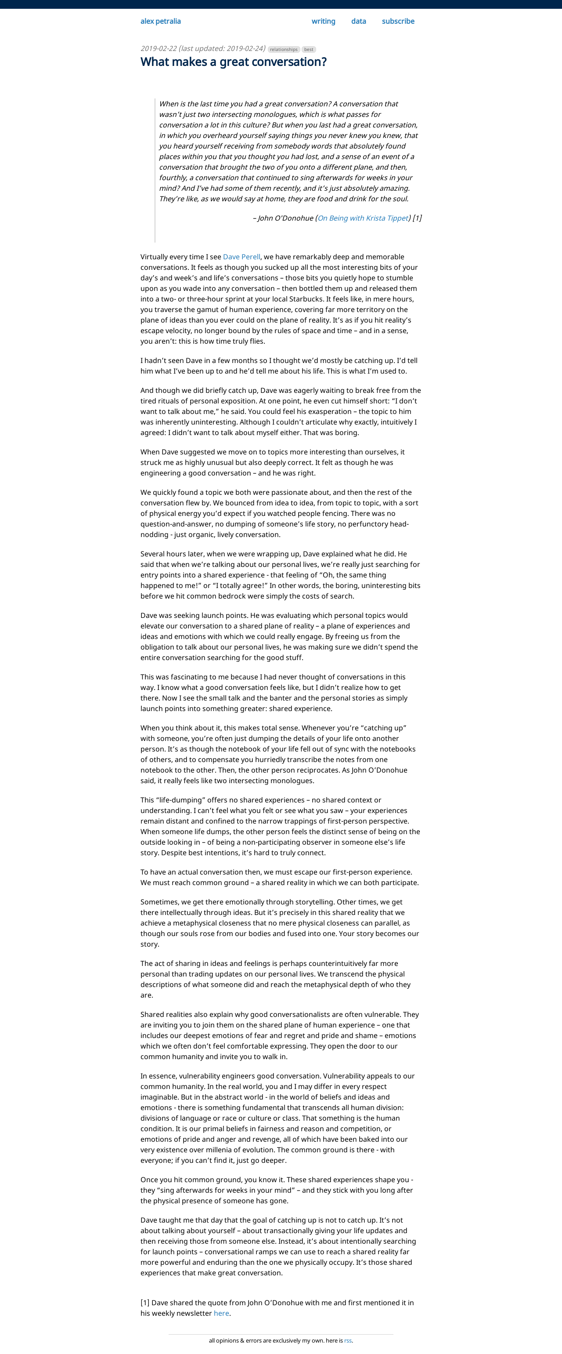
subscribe (398, 21)
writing (323, 21)
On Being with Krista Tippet (362, 218)
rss (348, 1340)
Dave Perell (241, 256)
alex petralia (160, 21)
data (358, 21)
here (221, 1313)
